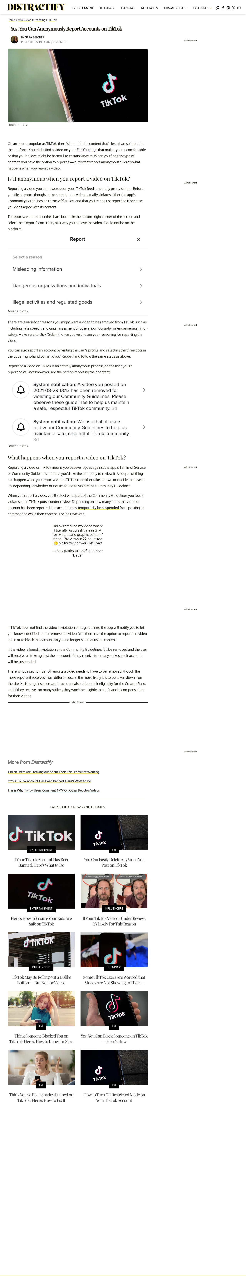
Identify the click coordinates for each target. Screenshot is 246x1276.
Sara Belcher (34, 37)
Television (107, 8)
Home (11, 20)
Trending (127, 8)
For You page (87, 150)
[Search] (217, 7)
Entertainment (82, 8)
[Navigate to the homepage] (36, 7)
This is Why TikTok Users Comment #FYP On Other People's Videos (54, 790)
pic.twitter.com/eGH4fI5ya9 (80, 543)
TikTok (53, 20)
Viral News (24, 20)
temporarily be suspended (98, 508)
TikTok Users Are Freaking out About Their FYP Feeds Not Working (53, 772)
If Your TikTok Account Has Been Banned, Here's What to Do (49, 781)
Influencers (149, 8)
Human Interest (175, 8)
